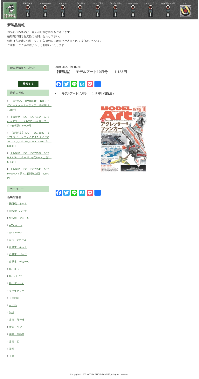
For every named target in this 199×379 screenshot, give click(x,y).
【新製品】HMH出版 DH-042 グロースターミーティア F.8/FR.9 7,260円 (29, 105)
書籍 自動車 (17, 334)
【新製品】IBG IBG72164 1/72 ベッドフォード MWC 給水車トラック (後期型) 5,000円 (29, 121)
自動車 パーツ (18, 254)
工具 (12, 355)
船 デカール (17, 283)
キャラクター (17, 290)
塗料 (12, 348)
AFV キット (16, 225)
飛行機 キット (18, 203)
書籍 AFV (16, 326)
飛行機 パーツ (18, 210)
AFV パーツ (16, 232)
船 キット (16, 268)
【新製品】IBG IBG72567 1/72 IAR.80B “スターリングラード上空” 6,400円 (29, 157)
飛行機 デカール (20, 218)
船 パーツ (16, 276)
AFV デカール (18, 239)
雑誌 (12, 312)
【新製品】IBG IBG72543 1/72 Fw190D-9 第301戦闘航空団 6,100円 (29, 173)
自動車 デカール (20, 261)
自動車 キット (18, 247)
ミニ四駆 (14, 297)
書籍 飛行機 (17, 319)
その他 (13, 305)
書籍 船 (14, 341)
